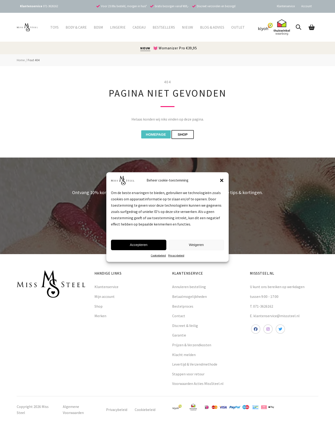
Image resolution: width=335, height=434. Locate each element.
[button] (221, 180)
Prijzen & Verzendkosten (191, 346)
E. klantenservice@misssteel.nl (275, 317)
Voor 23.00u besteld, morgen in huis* (124, 6)
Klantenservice (286, 6)
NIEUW (145, 48)
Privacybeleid (176, 255)
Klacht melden (184, 356)
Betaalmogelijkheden (189, 298)
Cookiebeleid (158, 255)
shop (188, 135)
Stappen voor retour (188, 375)
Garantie (179, 336)
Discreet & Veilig (185, 327)
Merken (100, 317)
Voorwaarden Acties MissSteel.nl (198, 385)
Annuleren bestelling (189, 288)
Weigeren (196, 245)
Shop (98, 307)
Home (21, 60)
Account (306, 6)
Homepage (152, 135)
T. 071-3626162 (261, 307)
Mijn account (104, 298)
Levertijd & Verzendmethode (194, 365)
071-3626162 (50, 6)
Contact (178, 317)
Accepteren (138, 245)
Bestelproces (182, 307)
